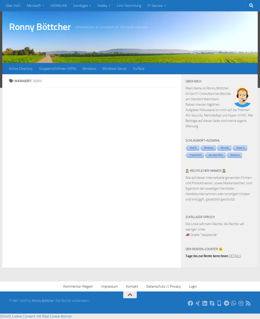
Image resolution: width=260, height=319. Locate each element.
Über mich (13, 5)
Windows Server (114, 68)
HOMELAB (59, 5)
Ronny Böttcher (40, 27)
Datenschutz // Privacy (163, 286)
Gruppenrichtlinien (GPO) (57, 68)
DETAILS (235, 256)
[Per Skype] (212, 303)
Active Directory (21, 68)
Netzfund (234, 155)
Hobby (102, 5)
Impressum (109, 286)
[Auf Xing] (197, 303)
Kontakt (132, 286)
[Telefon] (219, 303)
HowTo (193, 148)
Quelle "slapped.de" (204, 235)
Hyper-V (240, 148)
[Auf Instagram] (241, 303)
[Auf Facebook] (190, 303)
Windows (89, 68)
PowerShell (195, 155)
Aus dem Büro (216, 155)
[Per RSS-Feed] (248, 303)
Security (225, 148)
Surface (138, 68)
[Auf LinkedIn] (205, 303)
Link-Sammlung (129, 5)
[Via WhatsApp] (234, 303)
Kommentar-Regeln (78, 286)
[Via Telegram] (226, 303)
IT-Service (154, 5)
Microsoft (34, 5)
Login (193, 286)
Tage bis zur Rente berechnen (207, 256)
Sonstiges (80, 5)
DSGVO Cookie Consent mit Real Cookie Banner (36, 316)
